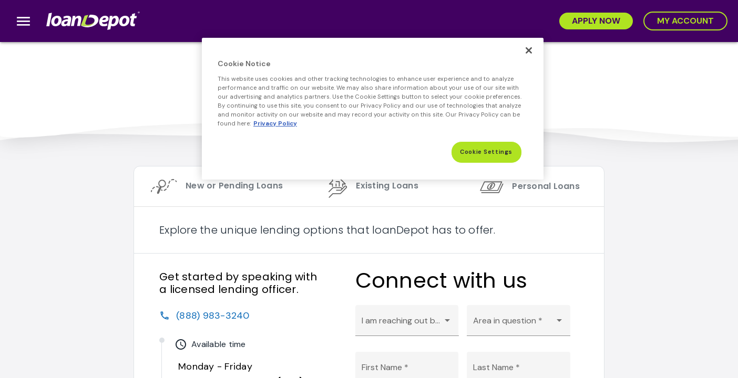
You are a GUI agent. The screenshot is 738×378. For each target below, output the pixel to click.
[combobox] (407, 325)
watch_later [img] (181, 344)
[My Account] (685, 21)
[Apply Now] (596, 21)
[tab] (212, 186)
